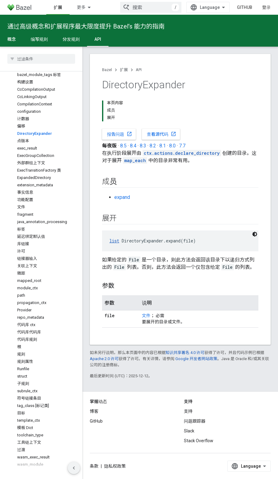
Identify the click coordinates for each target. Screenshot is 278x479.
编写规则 (39, 39)
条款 (94, 466)
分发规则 (71, 39)
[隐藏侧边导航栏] (74, 468)
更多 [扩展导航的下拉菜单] (81, 7)
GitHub (244, 7)
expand (122, 197)
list (114, 241)
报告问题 (119, 134)
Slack (189, 430)
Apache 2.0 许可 (104, 358)
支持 (188, 411)
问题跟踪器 (194, 421)
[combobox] (150, 7)
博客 (94, 411)
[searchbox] (41, 59)
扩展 (124, 69)
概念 (11, 39)
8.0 (172, 146)
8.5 (123, 146)
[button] (41, 472)
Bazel (107, 69)
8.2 (153, 146)
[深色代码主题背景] (254, 234)
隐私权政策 (115, 466)
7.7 (182, 146)
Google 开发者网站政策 (196, 358)
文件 (146, 315)
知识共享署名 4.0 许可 (185, 352)
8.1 (162, 146)
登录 (266, 7)
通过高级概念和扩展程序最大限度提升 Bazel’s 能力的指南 (86, 26)
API (139, 69)
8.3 (143, 146)
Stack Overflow (198, 440)
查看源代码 (161, 134)
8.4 (133, 146)
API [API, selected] (97, 39)
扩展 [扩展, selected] (58, 7)
